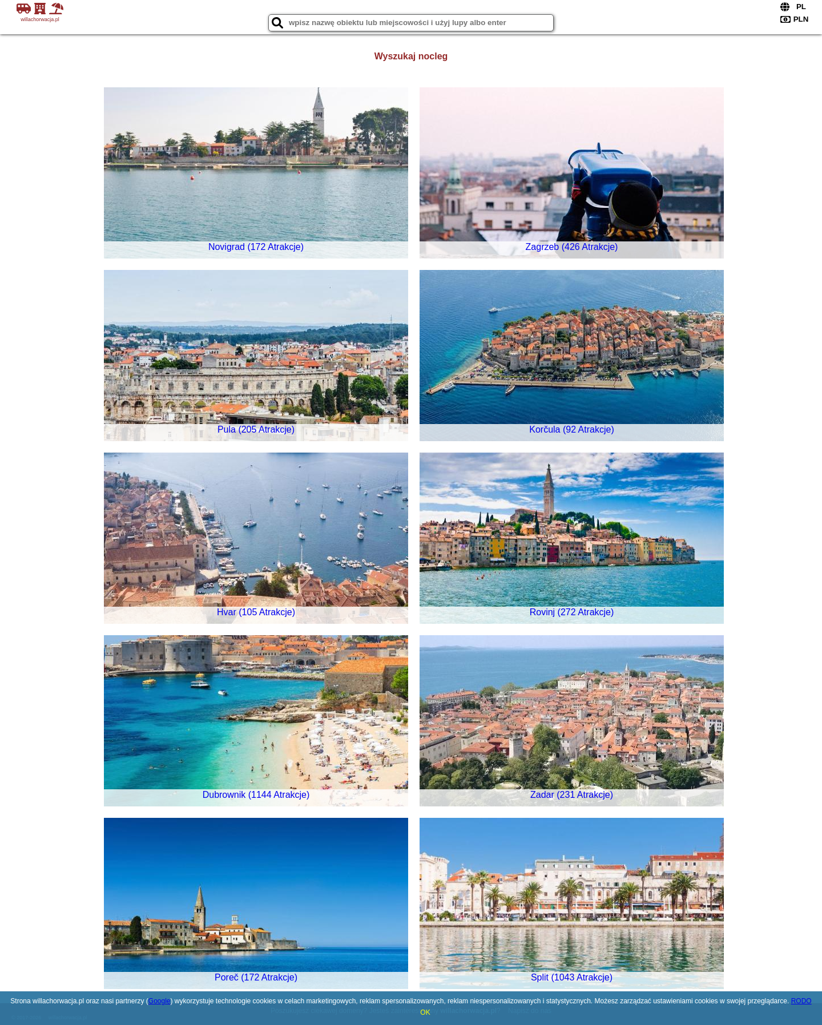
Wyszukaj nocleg (411, 56)
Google (159, 1001)
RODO (801, 1001)
